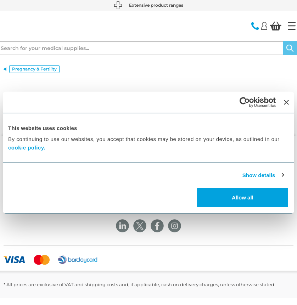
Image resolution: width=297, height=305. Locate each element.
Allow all (242, 197)
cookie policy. (26, 148)
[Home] (291, 26)
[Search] (290, 48)
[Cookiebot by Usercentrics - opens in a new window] (245, 102)
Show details (258, 175)
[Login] (264, 25)
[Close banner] (286, 102)
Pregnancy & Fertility (34, 69)
